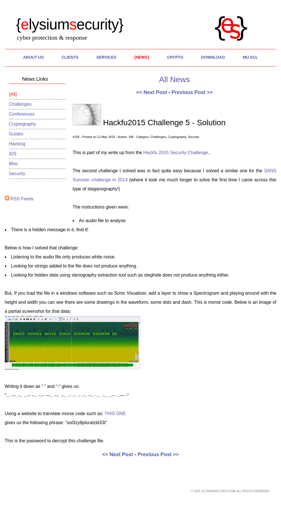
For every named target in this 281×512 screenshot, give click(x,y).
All (13, 94)
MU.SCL (250, 57)
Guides (16, 133)
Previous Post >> (192, 92)
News (142, 57)
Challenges (20, 104)
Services (106, 57)
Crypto (175, 57)
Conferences (22, 114)
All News (174, 79)
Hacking (17, 143)
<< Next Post (151, 92)
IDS (13, 153)
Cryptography (22, 124)
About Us (33, 57)
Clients (70, 57)
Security (17, 173)
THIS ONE (115, 413)
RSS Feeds (19, 198)
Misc (13, 163)
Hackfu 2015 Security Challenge (175, 152)
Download (213, 57)
